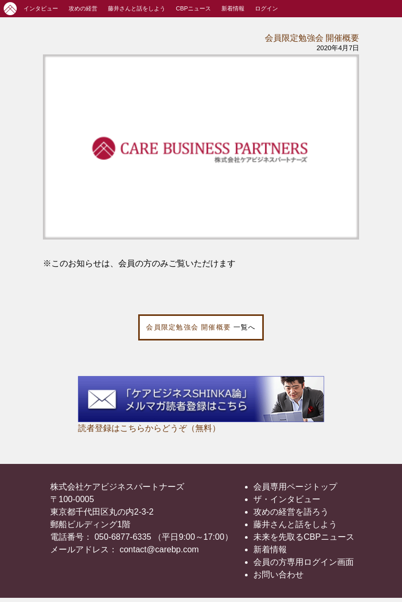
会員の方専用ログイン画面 (303, 562)
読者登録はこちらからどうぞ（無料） (149, 428)
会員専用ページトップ (295, 486)
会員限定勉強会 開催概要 (312, 37)
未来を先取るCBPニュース (303, 536)
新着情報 (232, 8)
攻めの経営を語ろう (291, 511)
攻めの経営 (83, 8)
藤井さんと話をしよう (136, 8)
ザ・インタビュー (286, 499)
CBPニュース (193, 8)
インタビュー (41, 8)
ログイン (266, 8)
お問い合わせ (278, 574)
